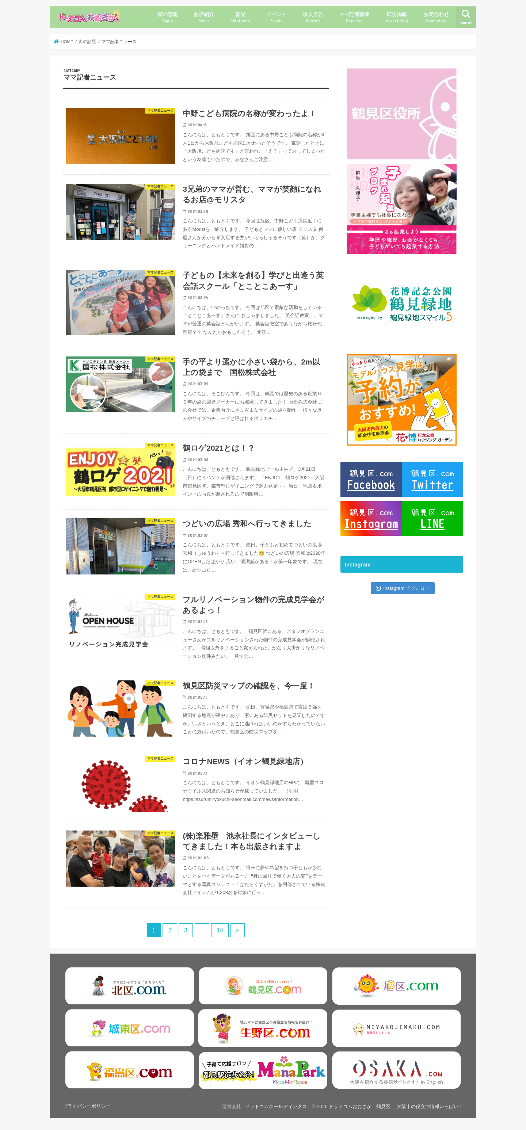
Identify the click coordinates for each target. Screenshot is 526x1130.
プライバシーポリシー (86, 1106)
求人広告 (313, 17)
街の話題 (167, 17)
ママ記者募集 (354, 17)
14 (220, 930)
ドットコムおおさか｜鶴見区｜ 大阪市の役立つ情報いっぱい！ (396, 1106)
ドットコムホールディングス (276, 1106)
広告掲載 (397, 17)
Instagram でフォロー (403, 588)
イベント (276, 17)
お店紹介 (204, 17)
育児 (240, 17)
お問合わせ (436, 17)
